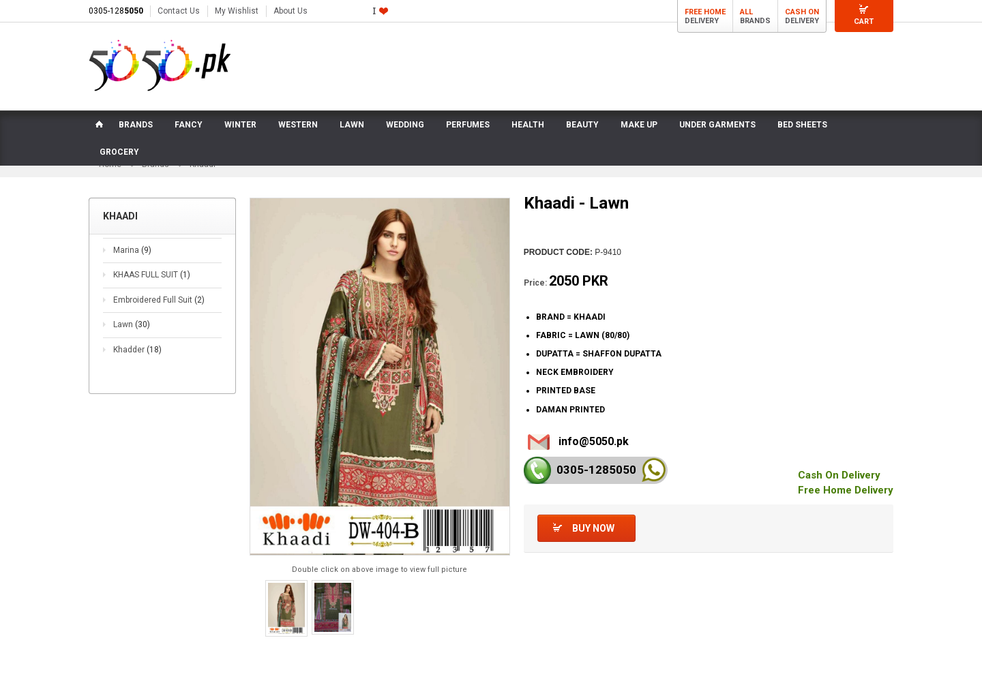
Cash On (802, 11)
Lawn (131, 325)
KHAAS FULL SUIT (151, 274)
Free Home (705, 11)
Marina (132, 250)
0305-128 (116, 11)
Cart (864, 21)
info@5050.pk (594, 441)
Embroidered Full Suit (159, 300)
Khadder (137, 349)
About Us (290, 11)
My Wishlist (236, 11)
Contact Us (179, 11)
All (746, 11)
